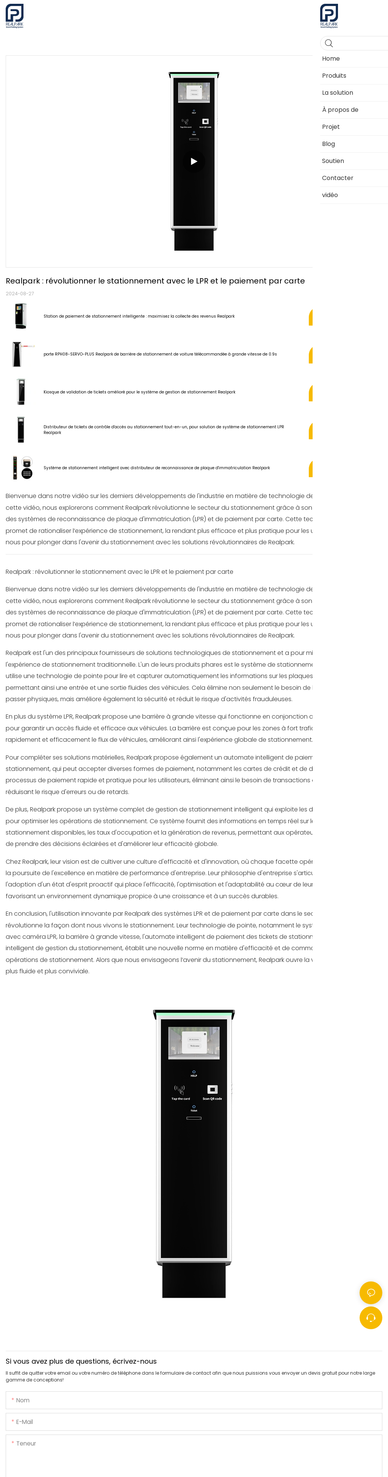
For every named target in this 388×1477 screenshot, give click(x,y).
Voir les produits (345, 316)
